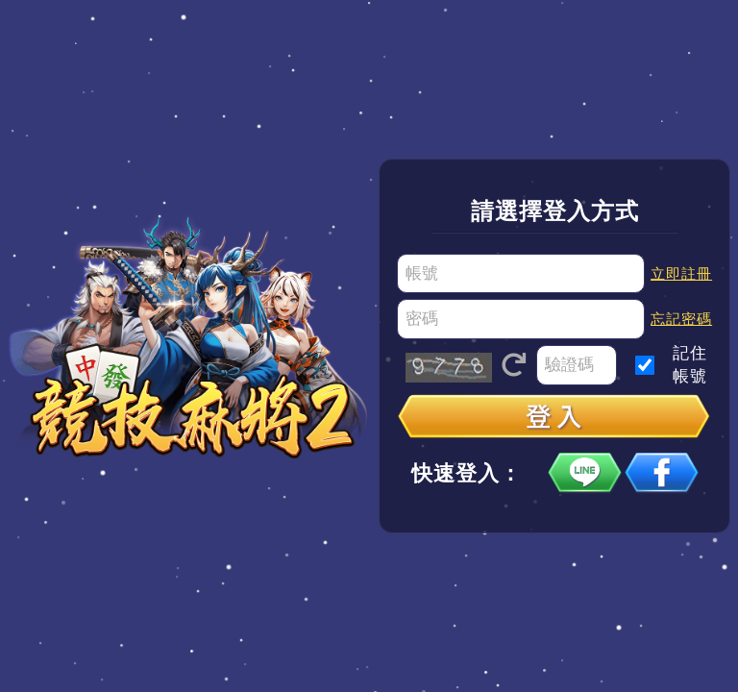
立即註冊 (681, 273)
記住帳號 (690, 364)
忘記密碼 (681, 318)
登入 (554, 417)
